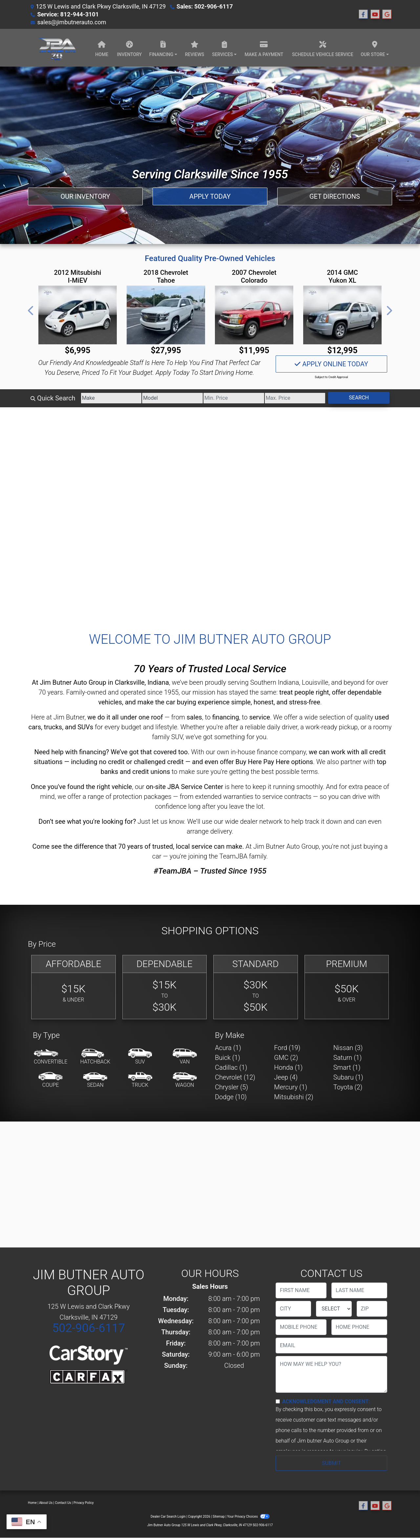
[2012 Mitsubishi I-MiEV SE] (77, 315)
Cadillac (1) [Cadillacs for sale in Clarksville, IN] (231, 1067)
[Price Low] (233, 398)
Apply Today (210, 196)
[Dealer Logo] (56, 47)
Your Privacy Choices (248, 1516)
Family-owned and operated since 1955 (122, 692)
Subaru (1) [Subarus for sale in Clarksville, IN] (348, 1077)
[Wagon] (185, 1080)
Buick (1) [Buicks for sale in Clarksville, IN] (227, 1058)
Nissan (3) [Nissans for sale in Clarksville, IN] (348, 1048)
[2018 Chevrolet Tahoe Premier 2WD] (166, 315)
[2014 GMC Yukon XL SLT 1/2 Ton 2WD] (342, 315)
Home (32, 1503)
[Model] (172, 398)
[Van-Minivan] (185, 1057)
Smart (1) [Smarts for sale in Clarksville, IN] (347, 1067)
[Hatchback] (95, 1057)
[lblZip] (372, 1309)
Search (359, 398)
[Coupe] (50, 1080)
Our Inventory (85, 196)
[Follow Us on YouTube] (375, 14)
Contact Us (63, 1503)
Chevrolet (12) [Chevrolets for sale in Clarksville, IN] (235, 1077)
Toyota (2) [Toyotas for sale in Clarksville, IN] (348, 1087)
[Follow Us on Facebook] (363, 14)
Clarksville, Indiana (142, 682)
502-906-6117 (88, 1328)
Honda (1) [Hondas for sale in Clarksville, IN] (288, 1067)
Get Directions (334, 196)
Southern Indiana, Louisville (289, 682)
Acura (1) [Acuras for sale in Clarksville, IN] (228, 1048)
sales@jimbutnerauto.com (71, 22)
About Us (45, 1503)
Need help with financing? (71, 752)
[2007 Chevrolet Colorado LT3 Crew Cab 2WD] (254, 315)
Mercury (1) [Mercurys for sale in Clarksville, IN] (290, 1087)
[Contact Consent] (278, 1401)
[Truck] (140, 1080)
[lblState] (333, 1309)
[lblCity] (293, 1309)
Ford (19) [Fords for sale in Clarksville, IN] (287, 1048)
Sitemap (219, 1516)
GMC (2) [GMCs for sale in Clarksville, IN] (286, 1058)
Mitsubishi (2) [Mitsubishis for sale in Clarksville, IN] (293, 1097)
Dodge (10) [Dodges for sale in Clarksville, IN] (231, 1097)
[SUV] (140, 1057)
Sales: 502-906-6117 (205, 6)
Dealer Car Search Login (168, 1516)
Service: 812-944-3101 (68, 14)
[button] (31, 310)
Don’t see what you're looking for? (87, 821)
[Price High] (295, 398)
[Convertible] (50, 1057)
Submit (331, 1463)
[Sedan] (95, 1080)
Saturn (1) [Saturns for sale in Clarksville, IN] (347, 1058)
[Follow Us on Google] (386, 14)
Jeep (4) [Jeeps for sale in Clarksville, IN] (286, 1077)
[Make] (111, 398)
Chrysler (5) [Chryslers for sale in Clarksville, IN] (231, 1087)
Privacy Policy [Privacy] (84, 1503)
